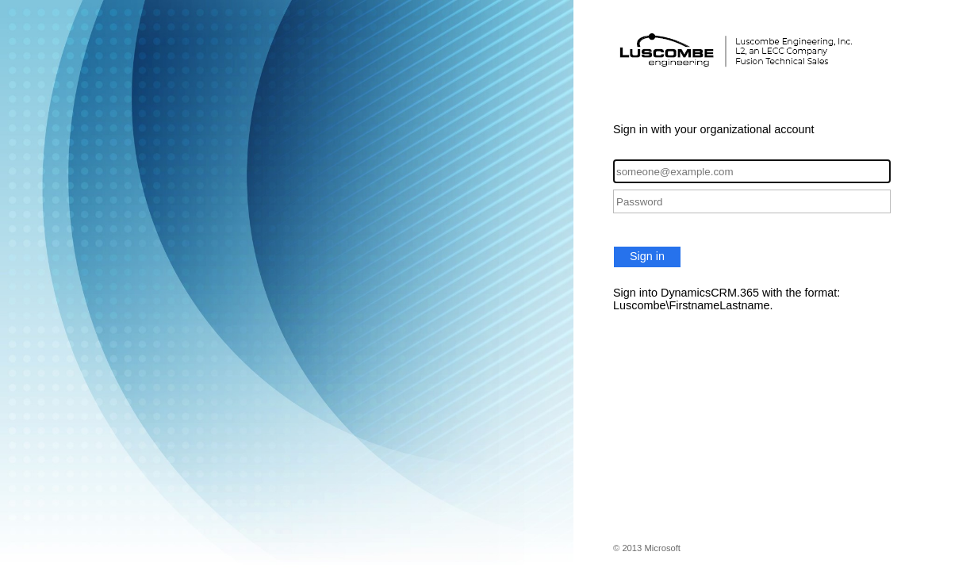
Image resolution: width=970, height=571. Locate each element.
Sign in (647, 256)
